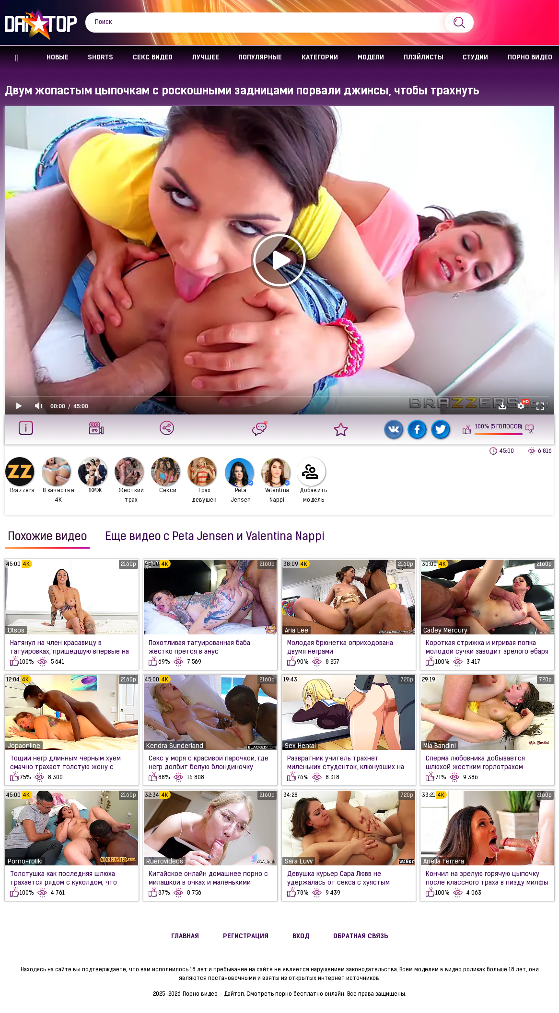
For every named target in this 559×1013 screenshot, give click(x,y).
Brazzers (19, 475)
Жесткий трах (129, 480)
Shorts (100, 57)
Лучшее (205, 57)
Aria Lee (296, 630)
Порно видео (530, 57)
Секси (165, 475)
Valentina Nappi (275, 480)
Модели (371, 57)
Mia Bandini (439, 746)
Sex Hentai (300, 746)
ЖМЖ (92, 475)
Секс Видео (153, 57)
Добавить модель (312, 480)
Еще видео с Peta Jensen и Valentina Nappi (215, 537)
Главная (17, 58)
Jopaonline (24, 746)
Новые (58, 57)
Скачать (502, 406)
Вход (300, 936)
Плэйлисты (423, 57)
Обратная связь (360, 936)
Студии (475, 57)
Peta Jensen (239, 480)
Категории (320, 57)
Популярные (260, 57)
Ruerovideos (164, 861)
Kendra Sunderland (174, 746)
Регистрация (245, 936)
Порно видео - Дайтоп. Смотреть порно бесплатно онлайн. (264, 994)
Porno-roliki (25, 861)
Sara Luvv (299, 861)
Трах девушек (202, 480)
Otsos (16, 630)
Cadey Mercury (445, 630)
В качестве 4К (58, 480)
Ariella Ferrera (443, 861)
